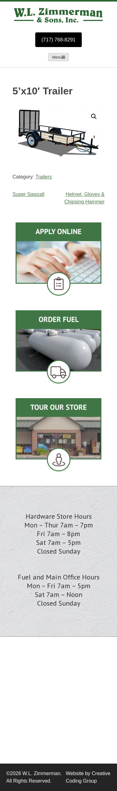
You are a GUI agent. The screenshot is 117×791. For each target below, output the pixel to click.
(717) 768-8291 (58, 39)
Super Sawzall (28, 194)
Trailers (44, 176)
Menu (58, 57)
